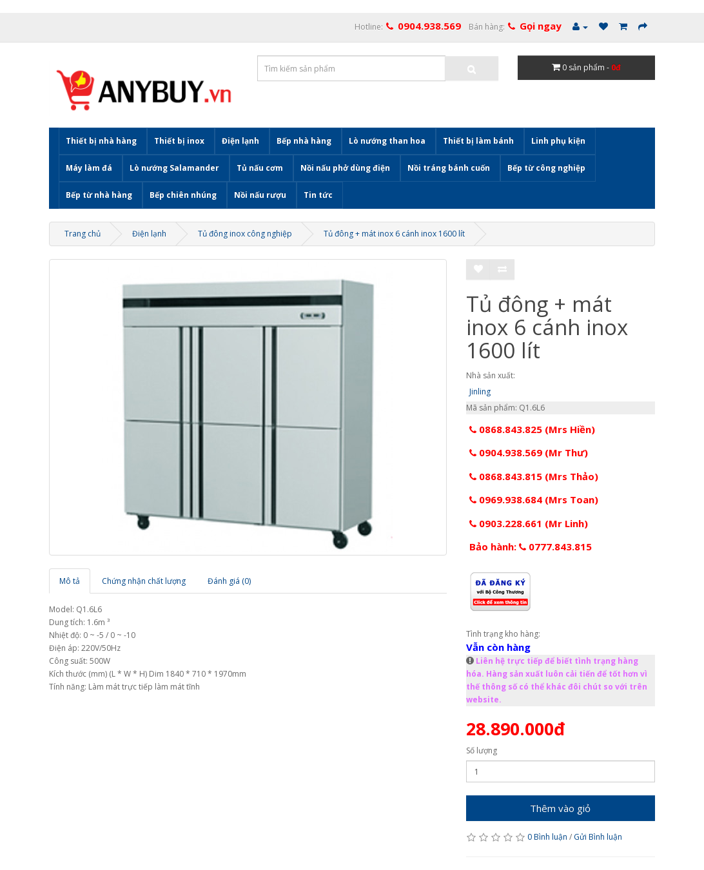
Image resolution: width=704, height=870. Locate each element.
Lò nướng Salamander (174, 167)
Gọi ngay (541, 25)
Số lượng (481, 750)
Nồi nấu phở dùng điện (345, 167)
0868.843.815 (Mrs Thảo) (533, 476)
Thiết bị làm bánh (478, 140)
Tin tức (318, 194)
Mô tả (69, 580)
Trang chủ (82, 233)
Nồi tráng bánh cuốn (448, 167)
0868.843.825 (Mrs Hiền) (532, 429)
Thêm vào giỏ (560, 808)
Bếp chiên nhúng (183, 194)
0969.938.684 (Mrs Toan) (533, 499)
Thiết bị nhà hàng (101, 140)
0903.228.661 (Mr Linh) (528, 523)
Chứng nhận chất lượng (144, 580)
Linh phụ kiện (558, 140)
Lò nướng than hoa (387, 140)
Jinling (480, 391)
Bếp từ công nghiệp (546, 167)
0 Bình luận (547, 836)
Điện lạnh (240, 140)
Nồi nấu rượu (260, 194)
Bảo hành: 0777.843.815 (530, 546)
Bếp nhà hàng (304, 140)
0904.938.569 (429, 25)
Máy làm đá (89, 167)
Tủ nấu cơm (260, 167)
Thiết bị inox (179, 140)
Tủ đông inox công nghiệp (245, 233)
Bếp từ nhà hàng (99, 194)
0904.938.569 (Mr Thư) (528, 452)
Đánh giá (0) (229, 580)
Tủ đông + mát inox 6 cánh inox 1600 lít (394, 233)
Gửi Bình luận (598, 836)
